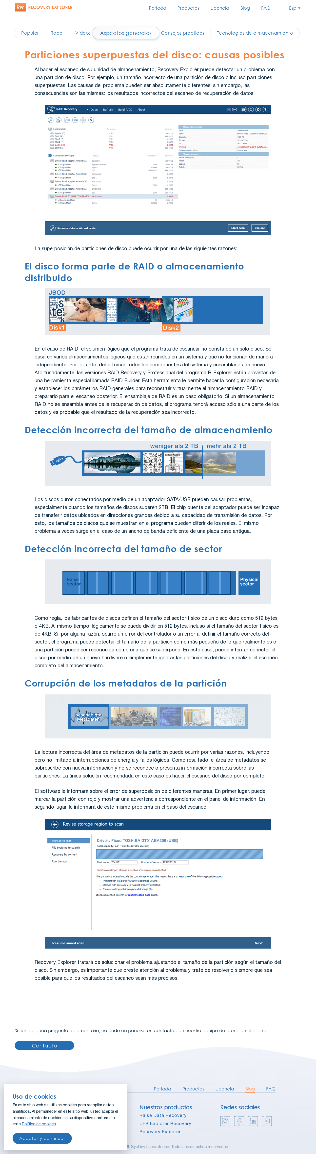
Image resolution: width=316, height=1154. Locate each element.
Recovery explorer (50, 7)
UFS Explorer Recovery (165, 1124)
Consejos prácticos (182, 33)
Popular (30, 33)
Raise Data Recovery (163, 1116)
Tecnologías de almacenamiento (255, 33)
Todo (57, 33)
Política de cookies (39, 1124)
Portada (157, 8)
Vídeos (83, 33)
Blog (245, 8)
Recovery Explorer (160, 1132)
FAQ (266, 8)
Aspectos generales (126, 33)
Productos (188, 8)
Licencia (220, 8)
